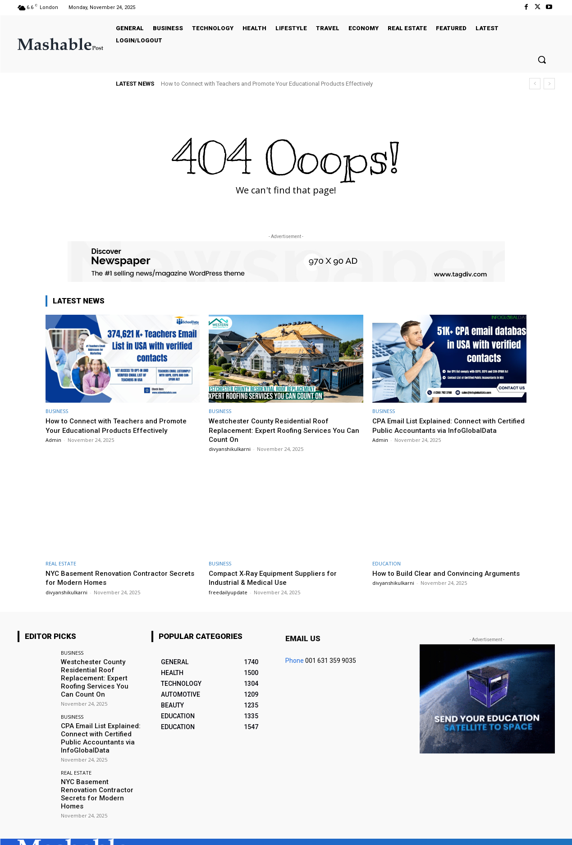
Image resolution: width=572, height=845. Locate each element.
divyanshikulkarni (230, 448)
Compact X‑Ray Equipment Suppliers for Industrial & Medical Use (278, 578)
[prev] (534, 83)
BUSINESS (57, 411)
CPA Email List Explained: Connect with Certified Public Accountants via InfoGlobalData (439, 430)
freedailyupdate (228, 592)
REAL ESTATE (61, 563)
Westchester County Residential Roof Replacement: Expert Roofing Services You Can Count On (283, 430)
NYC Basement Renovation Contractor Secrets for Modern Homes (111, 578)
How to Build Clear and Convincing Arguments (431, 578)
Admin (53, 439)
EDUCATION (386, 563)
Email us (302, 638)
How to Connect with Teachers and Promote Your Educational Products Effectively (267, 83)
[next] (549, 83)
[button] (542, 59)
